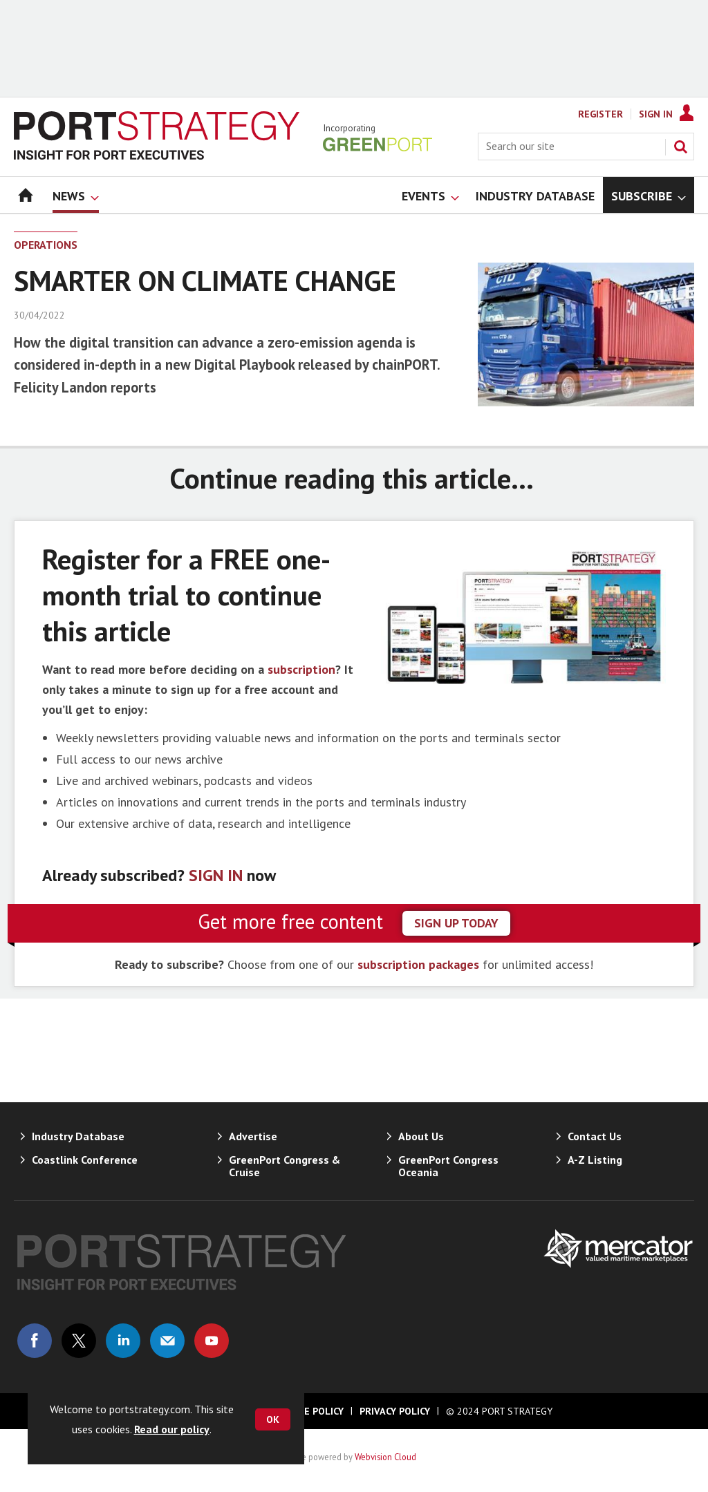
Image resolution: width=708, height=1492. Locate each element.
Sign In (656, 114)
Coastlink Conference (85, 1160)
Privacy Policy (395, 1411)
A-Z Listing (595, 1160)
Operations (45, 245)
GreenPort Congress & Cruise (284, 1166)
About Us (421, 1136)
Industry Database (78, 1136)
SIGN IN (216, 875)
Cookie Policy (310, 1411)
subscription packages (418, 964)
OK (272, 1419)
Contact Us (595, 1136)
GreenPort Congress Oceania (448, 1166)
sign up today (456, 923)
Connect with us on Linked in (123, 1341)
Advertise (253, 1136)
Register (600, 114)
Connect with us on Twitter (79, 1341)
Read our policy (171, 1429)
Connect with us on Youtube (212, 1341)
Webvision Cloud (385, 1456)
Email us (167, 1341)
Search (680, 146)
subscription (301, 669)
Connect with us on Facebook (35, 1341)
